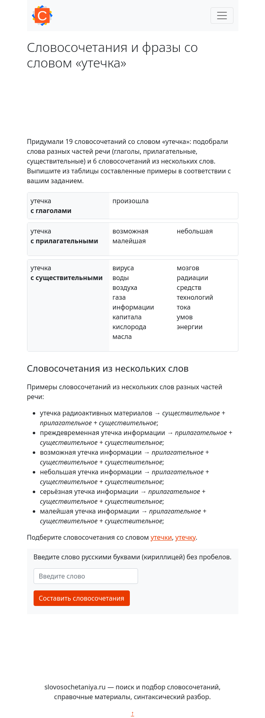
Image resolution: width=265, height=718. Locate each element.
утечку (185, 537)
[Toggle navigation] (222, 15)
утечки (161, 537)
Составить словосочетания (82, 598)
